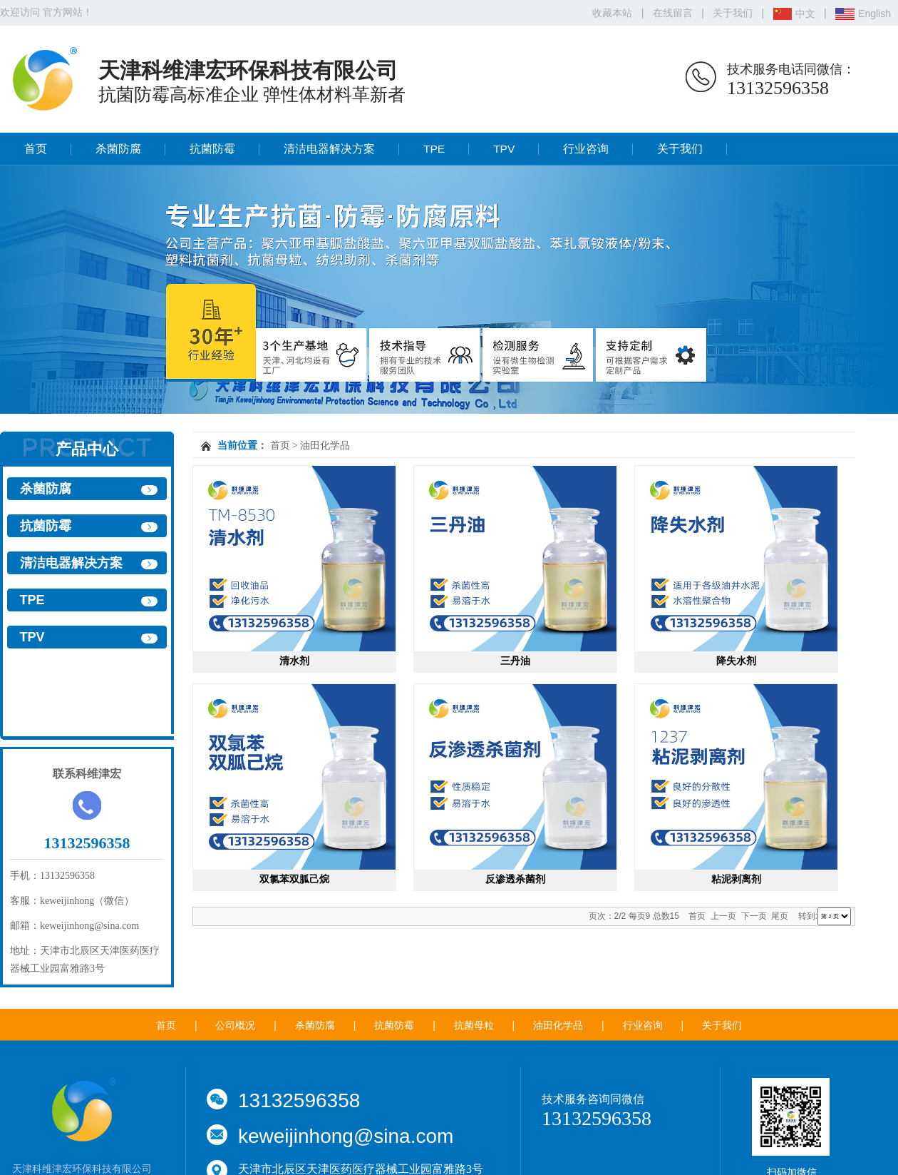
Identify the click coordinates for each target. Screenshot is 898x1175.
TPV (504, 149)
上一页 (723, 916)
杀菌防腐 (118, 149)
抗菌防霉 (212, 149)
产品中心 (87, 449)
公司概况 (235, 1025)
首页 (35, 149)
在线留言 (673, 13)
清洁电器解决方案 (329, 149)
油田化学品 (325, 445)
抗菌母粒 (474, 1025)
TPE (434, 149)
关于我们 (733, 13)
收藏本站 (612, 13)
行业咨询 (586, 149)
